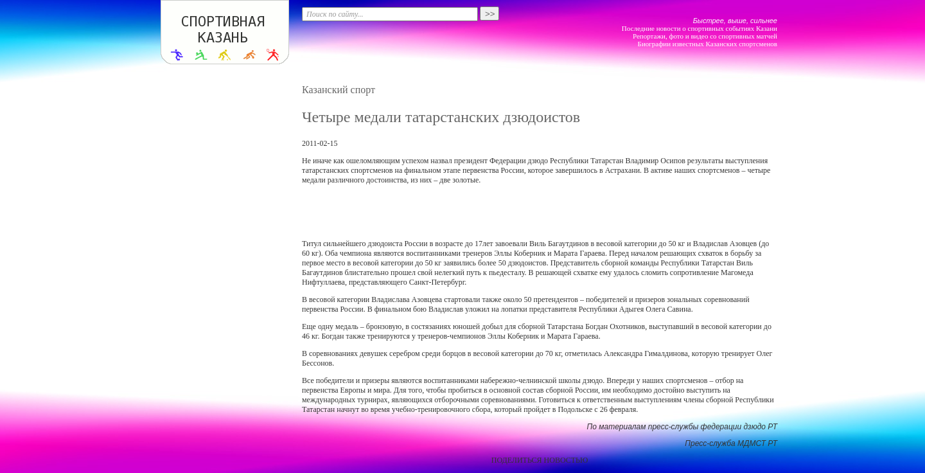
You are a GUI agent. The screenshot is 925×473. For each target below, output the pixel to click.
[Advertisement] (539, 212)
